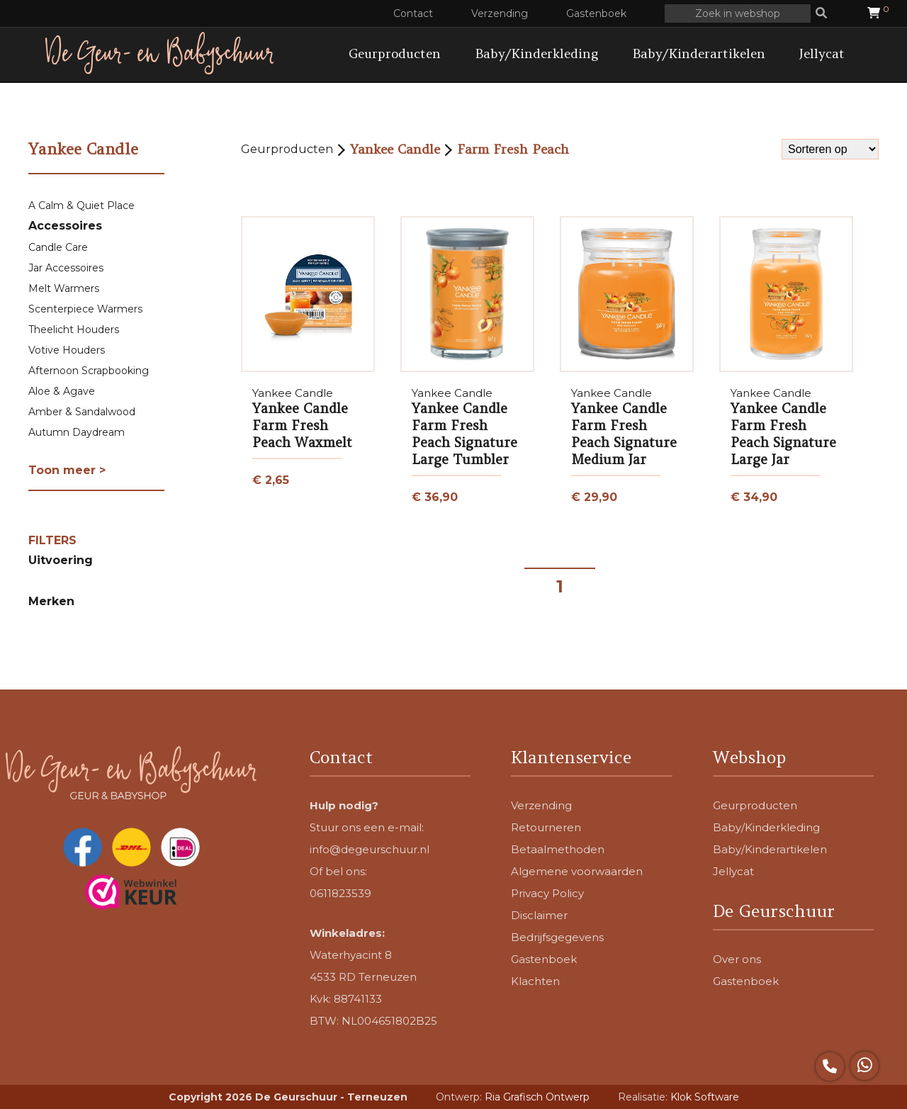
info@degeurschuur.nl (369, 849)
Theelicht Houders (73, 329)
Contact (413, 13)
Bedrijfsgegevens (557, 937)
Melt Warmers (63, 288)
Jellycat (822, 53)
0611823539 (340, 893)
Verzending (499, 13)
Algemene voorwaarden (577, 871)
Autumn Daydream (76, 432)
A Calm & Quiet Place (81, 205)
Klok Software (704, 1097)
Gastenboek (596, 13)
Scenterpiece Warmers (85, 309)
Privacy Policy (547, 893)
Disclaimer (539, 915)
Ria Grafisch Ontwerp (537, 1097)
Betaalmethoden (557, 849)
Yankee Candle (395, 149)
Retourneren (546, 827)
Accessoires (65, 225)
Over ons (737, 959)
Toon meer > (67, 470)
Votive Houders (66, 350)
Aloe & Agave (61, 391)
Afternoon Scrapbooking (88, 370)
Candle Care (58, 247)
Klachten (535, 981)
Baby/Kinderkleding (536, 53)
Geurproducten (395, 53)
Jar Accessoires (65, 267)
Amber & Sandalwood (81, 411)
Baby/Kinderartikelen (698, 53)
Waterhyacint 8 (351, 955)
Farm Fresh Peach (513, 149)
